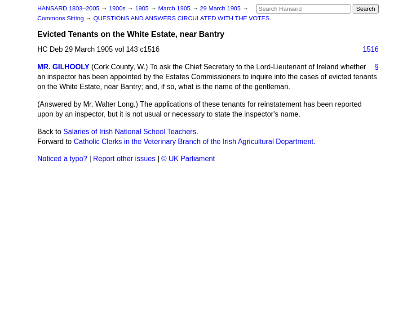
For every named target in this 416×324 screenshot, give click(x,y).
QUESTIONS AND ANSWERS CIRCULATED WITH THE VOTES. (182, 18)
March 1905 (175, 8)
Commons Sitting (61, 18)
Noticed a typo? (62, 158)
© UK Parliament (188, 158)
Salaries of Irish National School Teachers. (130, 131)
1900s (118, 8)
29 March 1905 (221, 8)
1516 (371, 49)
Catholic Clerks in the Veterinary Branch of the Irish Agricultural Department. (194, 141)
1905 (142, 8)
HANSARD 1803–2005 (68, 8)
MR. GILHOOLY (63, 67)
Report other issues (124, 158)
